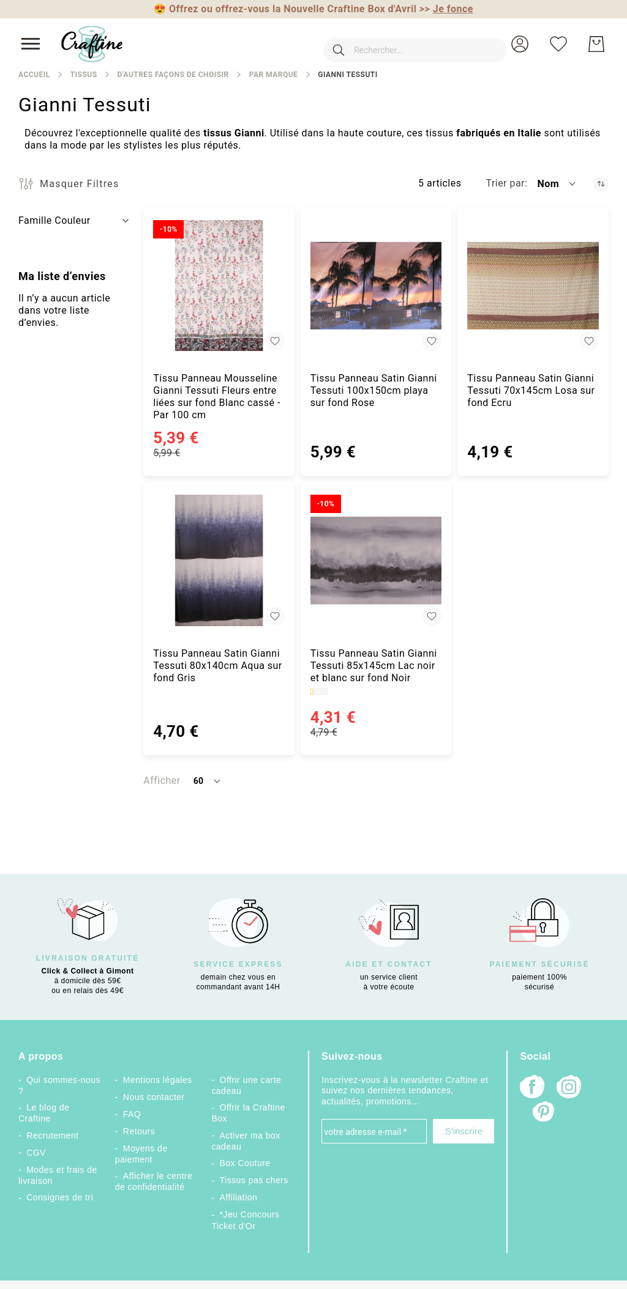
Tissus (83, 74)
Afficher (161, 780)
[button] (520, 44)
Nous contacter (154, 1097)
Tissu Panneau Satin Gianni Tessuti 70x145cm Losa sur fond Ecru (531, 390)
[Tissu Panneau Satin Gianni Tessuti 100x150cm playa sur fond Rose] (376, 286)
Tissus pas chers (254, 1180)
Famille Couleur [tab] (54, 220)
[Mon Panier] (596, 44)
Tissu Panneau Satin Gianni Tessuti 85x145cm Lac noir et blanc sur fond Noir (373, 666)
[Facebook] (532, 1088)
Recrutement (52, 1135)
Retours (139, 1131)
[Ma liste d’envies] (558, 44)
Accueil (34, 74)
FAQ (132, 1114)
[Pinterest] (544, 1113)
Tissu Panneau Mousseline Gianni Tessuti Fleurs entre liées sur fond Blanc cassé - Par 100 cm (216, 396)
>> (446, 9)
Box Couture (245, 1163)
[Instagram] (569, 1088)
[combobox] (397, 44)
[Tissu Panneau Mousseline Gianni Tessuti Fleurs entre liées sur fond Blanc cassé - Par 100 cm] (219, 286)
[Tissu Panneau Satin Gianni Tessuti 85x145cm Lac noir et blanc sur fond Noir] (376, 560)
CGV (36, 1153)
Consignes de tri (59, 1197)
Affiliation (239, 1197)
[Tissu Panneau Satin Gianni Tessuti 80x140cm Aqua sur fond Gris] (219, 560)
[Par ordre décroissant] (601, 183)
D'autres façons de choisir (172, 74)
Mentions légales (157, 1080)
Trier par (505, 183)
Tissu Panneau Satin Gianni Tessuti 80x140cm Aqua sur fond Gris (217, 666)
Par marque (273, 74)
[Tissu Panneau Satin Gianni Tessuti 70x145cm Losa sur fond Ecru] (533, 286)
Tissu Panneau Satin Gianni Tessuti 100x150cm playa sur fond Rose (373, 390)
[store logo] (92, 44)
